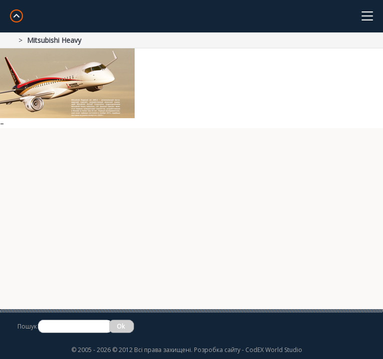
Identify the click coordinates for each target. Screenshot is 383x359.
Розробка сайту (217, 350)
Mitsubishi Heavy (54, 40)
